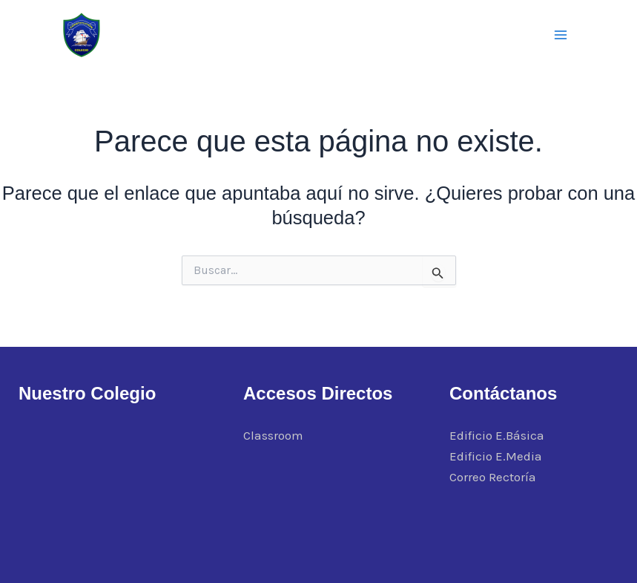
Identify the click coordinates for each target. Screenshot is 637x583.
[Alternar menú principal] (561, 35)
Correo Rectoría (492, 476)
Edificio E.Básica (496, 435)
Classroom (273, 435)
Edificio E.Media (495, 456)
